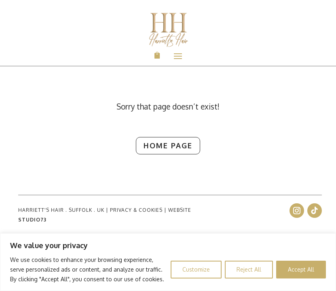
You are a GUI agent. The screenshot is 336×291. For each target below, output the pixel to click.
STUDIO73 (32, 220)
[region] (168, 262)
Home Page (160, 145)
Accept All (301, 269)
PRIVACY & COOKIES (136, 210)
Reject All (249, 269)
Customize (196, 269)
